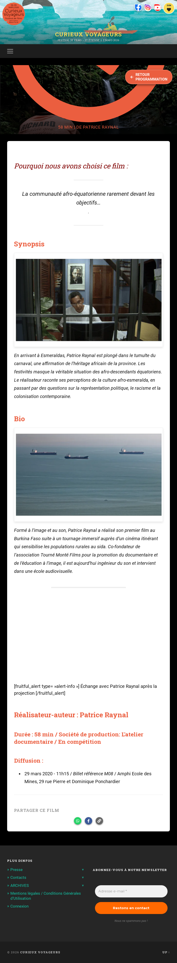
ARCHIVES (19, 885)
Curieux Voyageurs (88, 34)
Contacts (18, 877)
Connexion (19, 906)
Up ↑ (166, 952)
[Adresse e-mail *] (131, 891)
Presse (16, 869)
